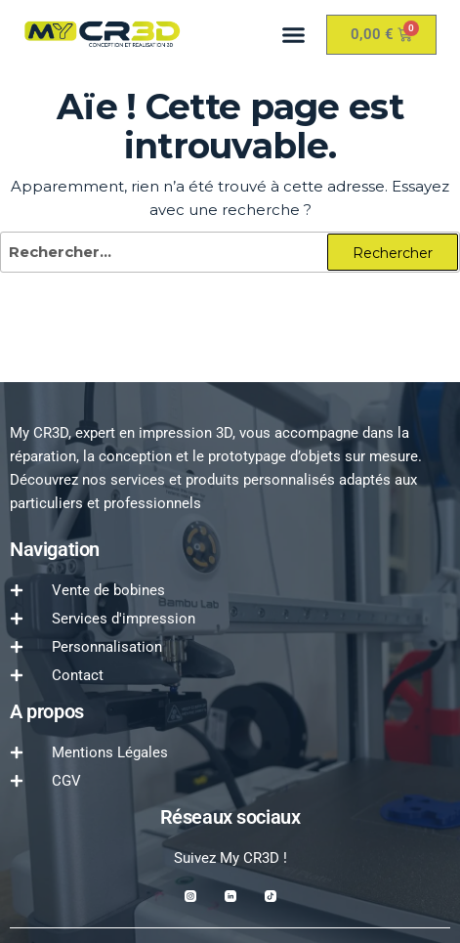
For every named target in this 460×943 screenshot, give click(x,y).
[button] (293, 34)
